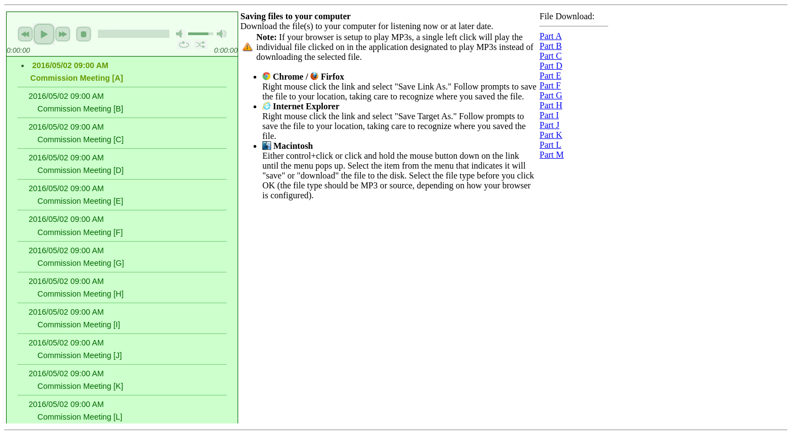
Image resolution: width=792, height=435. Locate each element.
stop (83, 34)
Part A (551, 36)
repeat (184, 44)
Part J (549, 125)
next (62, 34)
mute (181, 34)
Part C (551, 55)
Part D (551, 65)
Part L (551, 144)
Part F (550, 85)
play (44, 34)
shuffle (200, 44)
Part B (551, 46)
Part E (551, 75)
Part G (551, 95)
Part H (551, 105)
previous (25, 34)
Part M (552, 154)
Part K (551, 135)
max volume (222, 34)
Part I (549, 115)
